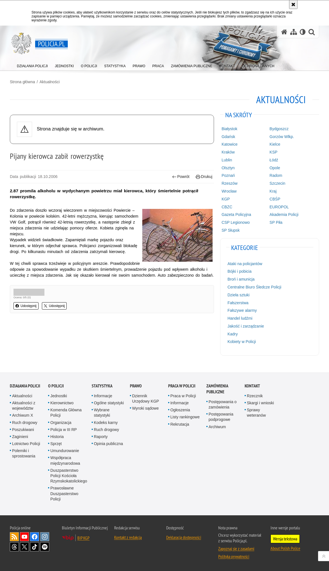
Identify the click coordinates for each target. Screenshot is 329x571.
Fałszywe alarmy (242, 310)
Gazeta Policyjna (236, 214)
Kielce (275, 144)
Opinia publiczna (108, 443)
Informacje (103, 396)
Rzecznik (255, 396)
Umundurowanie (64, 450)
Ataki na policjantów (244, 263)
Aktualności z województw (23, 405)
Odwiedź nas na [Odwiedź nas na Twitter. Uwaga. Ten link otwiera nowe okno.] (24, 546)
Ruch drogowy (24, 422)
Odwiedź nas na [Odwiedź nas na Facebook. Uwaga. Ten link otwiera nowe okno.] (34, 536)
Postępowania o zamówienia (223, 404)
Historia (57, 436)
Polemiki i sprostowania (23, 453)
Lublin (227, 160)
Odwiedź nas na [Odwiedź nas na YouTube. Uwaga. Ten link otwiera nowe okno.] (24, 536)
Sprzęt (56, 443)
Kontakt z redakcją (128, 537)
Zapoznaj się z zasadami (236, 548)
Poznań (228, 175)
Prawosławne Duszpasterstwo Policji (64, 493)
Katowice (230, 144)
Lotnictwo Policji (26, 443)
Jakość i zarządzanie (245, 326)
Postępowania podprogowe (221, 417)
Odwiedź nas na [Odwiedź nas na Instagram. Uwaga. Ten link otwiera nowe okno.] (44, 536)
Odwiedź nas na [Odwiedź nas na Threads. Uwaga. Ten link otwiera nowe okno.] (14, 546)
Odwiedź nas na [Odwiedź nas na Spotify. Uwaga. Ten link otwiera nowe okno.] (44, 546)
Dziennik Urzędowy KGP (145, 398)
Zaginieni (20, 436)
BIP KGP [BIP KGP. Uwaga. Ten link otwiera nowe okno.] (83, 538)
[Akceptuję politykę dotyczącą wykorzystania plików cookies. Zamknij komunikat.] (293, 4)
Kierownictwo (61, 403)
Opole (275, 168)
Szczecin (277, 183)
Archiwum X (22, 415)
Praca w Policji (181, 386)
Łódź (274, 160)
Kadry (232, 334)
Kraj (273, 191)
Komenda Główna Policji (66, 412)
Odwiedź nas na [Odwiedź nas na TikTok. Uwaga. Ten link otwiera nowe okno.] (34, 546)
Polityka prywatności (233, 556)
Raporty (101, 436)
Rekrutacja (179, 424)
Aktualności (49, 82)
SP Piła (276, 222)
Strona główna (22, 82)
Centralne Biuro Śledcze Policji (254, 287)
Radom (276, 175)
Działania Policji (25, 386)
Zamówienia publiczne (217, 389)
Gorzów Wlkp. (282, 136)
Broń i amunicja (241, 279)
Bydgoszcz (279, 129)
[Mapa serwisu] (293, 31)
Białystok (229, 129)
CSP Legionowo (236, 222)
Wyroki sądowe (145, 408)
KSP (274, 152)
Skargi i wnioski (260, 403)
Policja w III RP (63, 429)
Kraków (228, 152)
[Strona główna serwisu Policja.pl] (284, 31)
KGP (226, 199)
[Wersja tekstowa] (303, 31)
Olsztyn (228, 168)
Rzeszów (230, 183)
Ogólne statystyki (109, 403)
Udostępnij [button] (26, 306)
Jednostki (58, 396)
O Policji (56, 386)
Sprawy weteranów (256, 412)
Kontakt (252, 386)
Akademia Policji (284, 214)
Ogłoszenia (180, 410)
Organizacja (60, 422)
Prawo (136, 386)
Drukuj (204, 176)
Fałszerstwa (238, 303)
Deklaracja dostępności (183, 537)
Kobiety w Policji (241, 341)
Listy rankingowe (185, 417)
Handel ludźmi (240, 318)
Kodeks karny (106, 422)
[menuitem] (32, 65)
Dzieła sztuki (238, 295)
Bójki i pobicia (239, 271)
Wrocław (229, 191)
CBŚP (275, 199)
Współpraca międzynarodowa (65, 460)
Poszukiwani (23, 429)
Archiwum (217, 427)
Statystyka (102, 386)
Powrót (181, 176)
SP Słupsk (231, 230)
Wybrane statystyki (102, 412)
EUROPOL (279, 207)
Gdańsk (228, 136)
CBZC (227, 207)
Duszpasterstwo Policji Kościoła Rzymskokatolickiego (68, 475)
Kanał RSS (14, 536)
